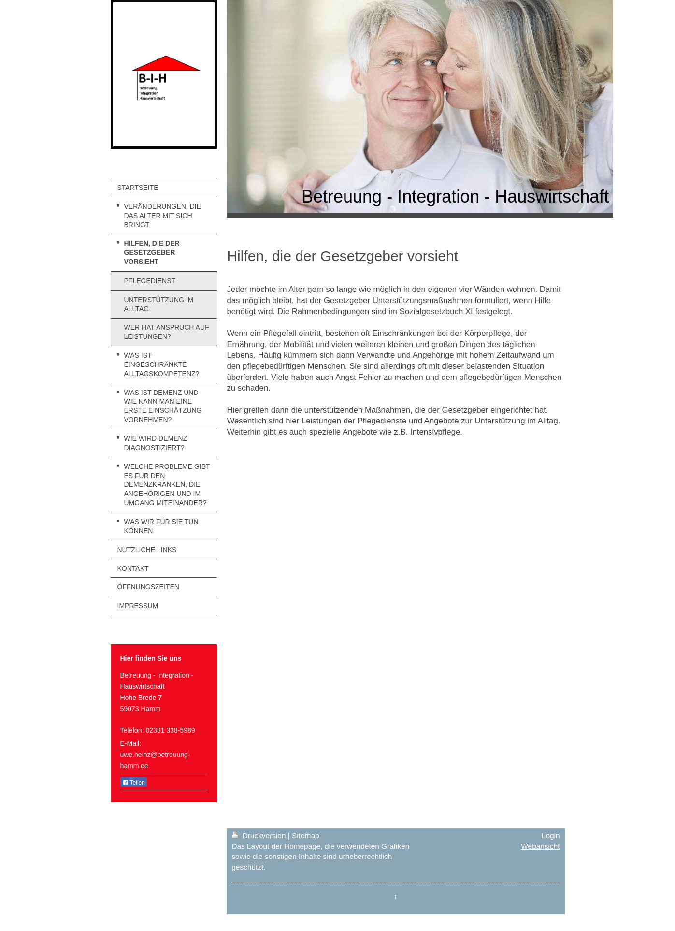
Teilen (133, 782)
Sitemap (305, 835)
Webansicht (540, 846)
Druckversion (259, 835)
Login (551, 835)
